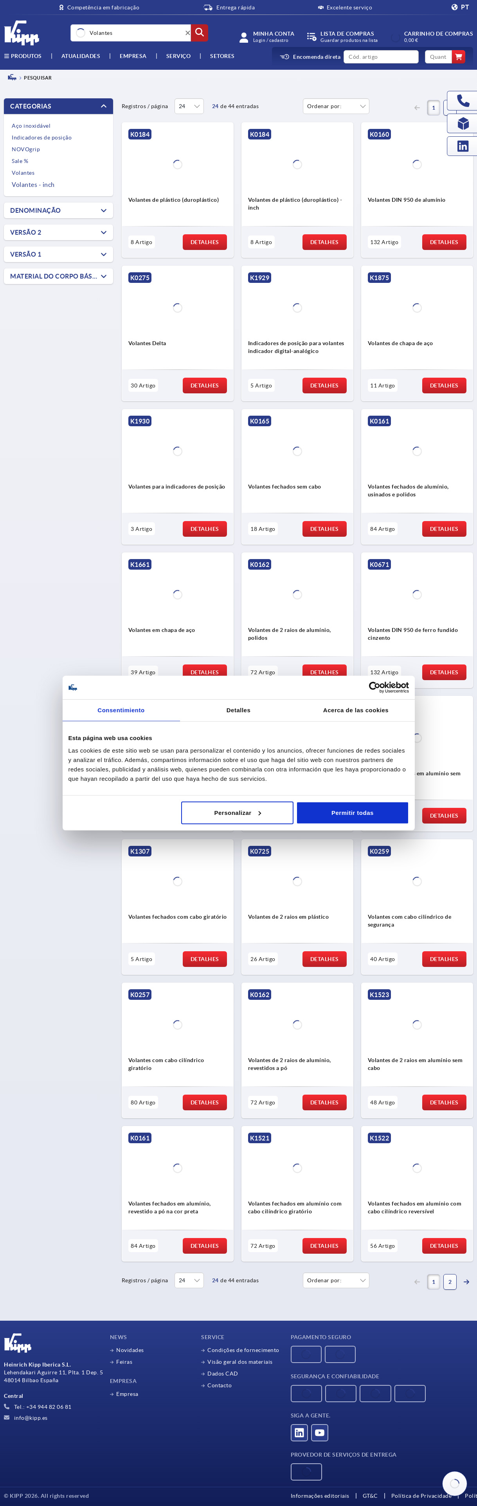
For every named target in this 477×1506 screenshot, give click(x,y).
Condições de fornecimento (243, 1350)
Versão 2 (25, 232)
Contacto (219, 1385)
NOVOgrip (26, 149)
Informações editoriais (320, 1496)
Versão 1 (25, 254)
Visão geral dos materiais (240, 1362)
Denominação (35, 210)
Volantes (23, 173)
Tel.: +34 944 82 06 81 (38, 1407)
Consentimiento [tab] (120, 710)
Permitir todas (352, 812)
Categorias (30, 106)
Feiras (124, 1362)
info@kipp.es (26, 1418)
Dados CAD (222, 1373)
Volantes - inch (33, 184)
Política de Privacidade (421, 1496)
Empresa (133, 56)
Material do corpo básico (57, 276)
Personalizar (237, 812)
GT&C (370, 1496)
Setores (222, 56)
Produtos (23, 56)
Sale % (20, 161)
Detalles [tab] (239, 710)
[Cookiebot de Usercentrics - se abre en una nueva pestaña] (374, 687)
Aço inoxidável (31, 126)
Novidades (130, 1350)
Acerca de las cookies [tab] (356, 710)
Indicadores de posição (42, 137)
